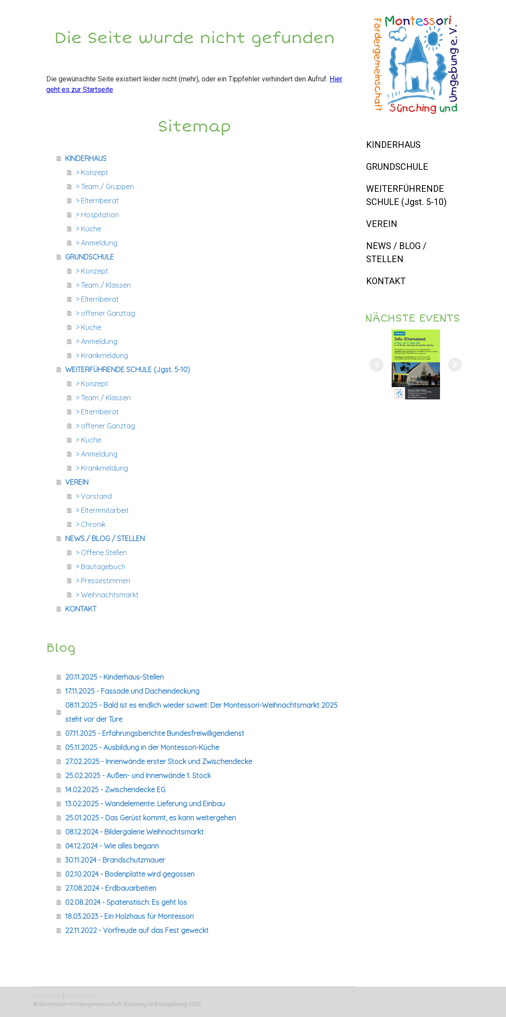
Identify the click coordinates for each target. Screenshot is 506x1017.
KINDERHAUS (393, 144)
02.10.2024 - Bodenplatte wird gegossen (129, 874)
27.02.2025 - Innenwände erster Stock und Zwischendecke (158, 761)
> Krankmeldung (102, 355)
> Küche (88, 228)
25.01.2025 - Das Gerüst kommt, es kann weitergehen (150, 817)
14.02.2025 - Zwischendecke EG (115, 789)
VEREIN (381, 224)
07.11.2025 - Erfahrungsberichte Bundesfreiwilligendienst (154, 733)
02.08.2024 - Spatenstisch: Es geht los (126, 902)
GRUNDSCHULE (397, 166)
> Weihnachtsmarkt (107, 594)
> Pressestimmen (103, 580)
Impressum (47, 995)
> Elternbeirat (97, 200)
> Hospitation (97, 214)
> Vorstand (94, 496)
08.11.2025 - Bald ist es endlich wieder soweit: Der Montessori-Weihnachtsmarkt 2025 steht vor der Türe (201, 712)
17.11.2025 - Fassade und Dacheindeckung (132, 691)
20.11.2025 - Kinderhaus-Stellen (114, 677)
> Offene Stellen (101, 552)
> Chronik (91, 524)
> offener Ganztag (105, 313)
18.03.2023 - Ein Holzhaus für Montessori (129, 916)
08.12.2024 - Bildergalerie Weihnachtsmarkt (134, 831)
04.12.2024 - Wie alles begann (112, 845)
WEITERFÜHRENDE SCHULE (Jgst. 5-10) (406, 195)
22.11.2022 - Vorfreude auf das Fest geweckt (137, 930)
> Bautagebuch (100, 566)
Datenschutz (81, 995)
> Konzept (92, 172)
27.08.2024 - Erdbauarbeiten (110, 888)
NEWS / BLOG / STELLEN (396, 252)
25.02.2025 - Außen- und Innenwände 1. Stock (138, 775)
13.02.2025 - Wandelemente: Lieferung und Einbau (145, 803)
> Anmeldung (96, 242)
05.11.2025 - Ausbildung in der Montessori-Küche (142, 747)
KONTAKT (386, 281)
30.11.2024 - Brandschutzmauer (115, 860)
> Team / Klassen (103, 285)
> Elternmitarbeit (102, 510)
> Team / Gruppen (105, 186)
